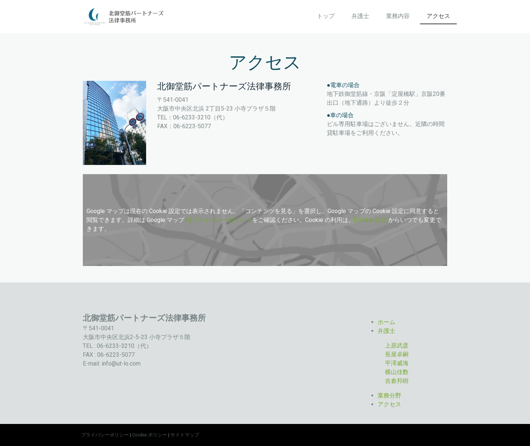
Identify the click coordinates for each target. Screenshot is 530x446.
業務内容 (398, 15)
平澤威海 (397, 363)
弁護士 (360, 15)
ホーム (386, 322)
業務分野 (389, 395)
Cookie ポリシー (149, 435)
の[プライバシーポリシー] (218, 219)
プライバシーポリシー (105, 435)
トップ (326, 15)
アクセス (438, 15)
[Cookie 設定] (371, 219)
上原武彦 (397, 345)
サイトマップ (184, 435)
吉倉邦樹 (397, 380)
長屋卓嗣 (397, 354)
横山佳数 (397, 371)
